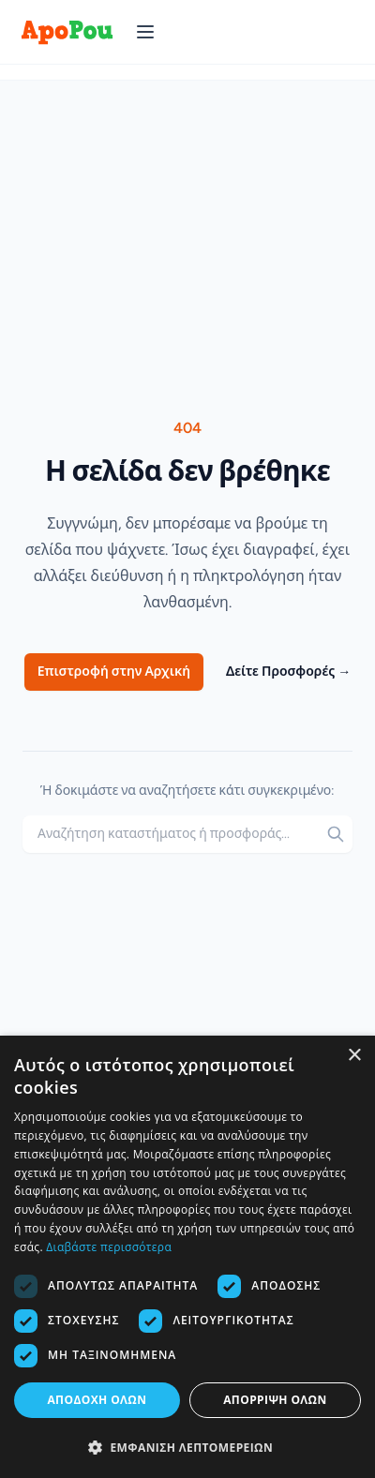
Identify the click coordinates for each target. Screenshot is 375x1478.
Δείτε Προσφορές (288, 671)
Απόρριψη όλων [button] (274, 1400)
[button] (187, 1447)
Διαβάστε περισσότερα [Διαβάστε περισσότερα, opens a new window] (109, 1247)
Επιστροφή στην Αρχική (114, 671)
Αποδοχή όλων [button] (96, 1400)
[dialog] (187, 1257)
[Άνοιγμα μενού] (145, 32)
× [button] (354, 1056)
